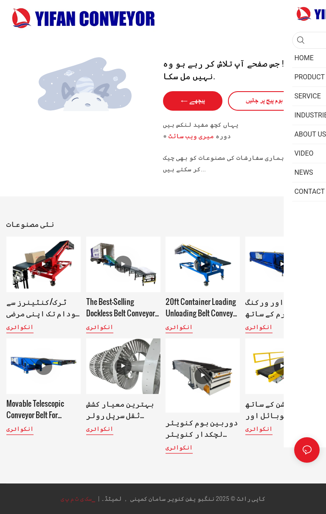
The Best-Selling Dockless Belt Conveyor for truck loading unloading (120, 307)
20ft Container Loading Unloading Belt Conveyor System (202, 307)
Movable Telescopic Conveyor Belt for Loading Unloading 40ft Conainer (42, 408)
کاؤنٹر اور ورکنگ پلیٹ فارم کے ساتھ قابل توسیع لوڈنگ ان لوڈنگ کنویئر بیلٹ (280, 307)
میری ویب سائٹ (191, 136)
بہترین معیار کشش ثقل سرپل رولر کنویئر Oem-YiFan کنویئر (120, 408)
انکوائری (20, 327)
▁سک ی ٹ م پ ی (79, 498)
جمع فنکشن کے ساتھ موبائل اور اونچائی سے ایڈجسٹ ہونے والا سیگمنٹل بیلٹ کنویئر (281, 408)
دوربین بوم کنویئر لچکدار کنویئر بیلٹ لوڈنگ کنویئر (202, 427)
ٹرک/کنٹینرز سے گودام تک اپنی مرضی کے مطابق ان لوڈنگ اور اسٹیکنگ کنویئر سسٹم (43, 307)
